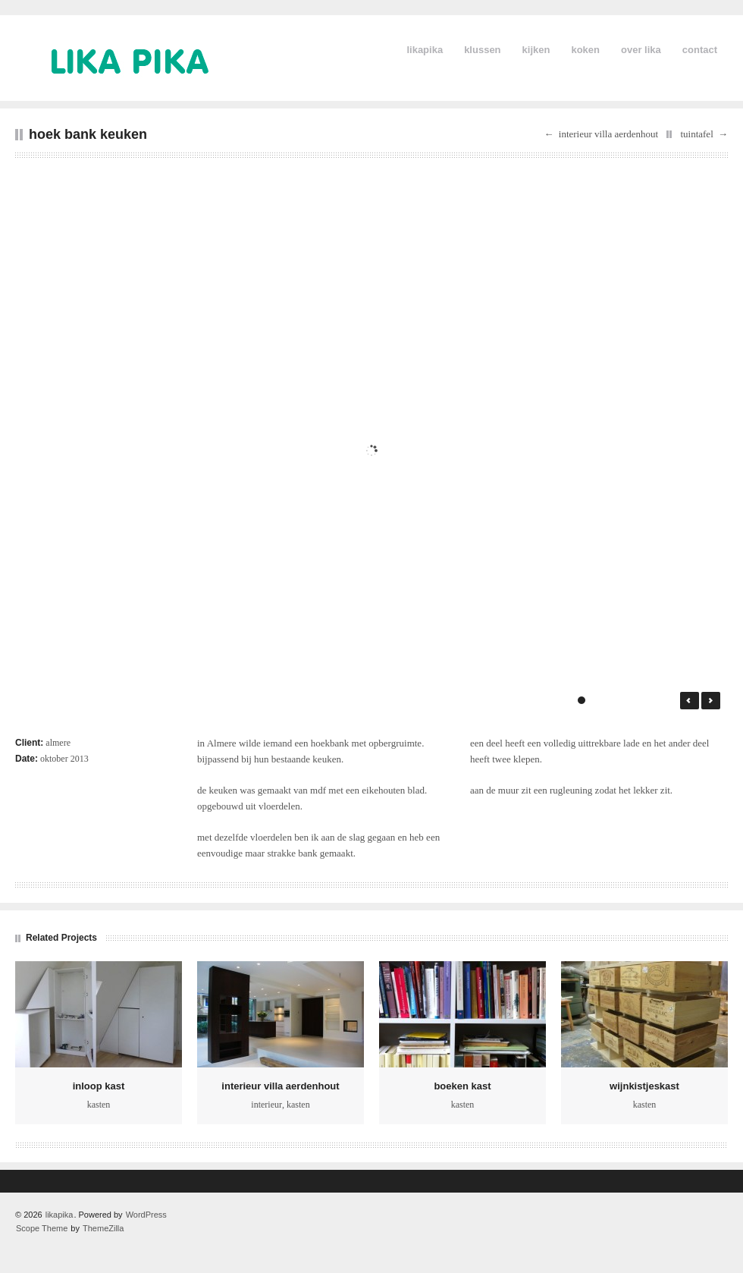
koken (585, 49)
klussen (482, 49)
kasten (99, 1104)
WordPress (146, 1214)
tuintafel (696, 134)
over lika (641, 49)
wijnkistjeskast (644, 1086)
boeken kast (462, 1086)
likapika (424, 49)
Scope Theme (41, 1228)
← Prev (689, 700)
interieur (266, 1104)
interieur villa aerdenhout (608, 134)
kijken (536, 49)
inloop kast (99, 1086)
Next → (710, 700)
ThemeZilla (103, 1228)
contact (699, 49)
